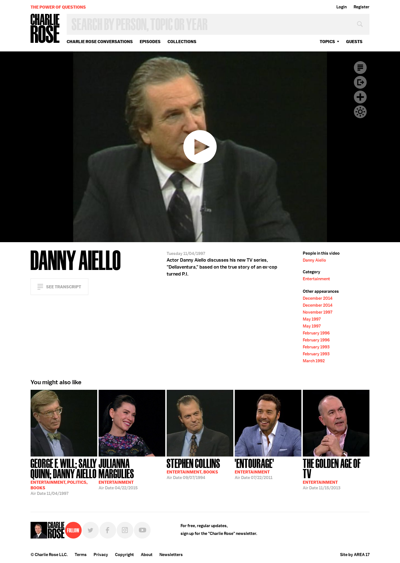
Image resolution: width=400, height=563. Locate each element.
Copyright (124, 554)
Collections (182, 41)
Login (341, 7)
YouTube (142, 530)
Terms (81, 554)
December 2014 (317, 298)
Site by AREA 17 (354, 554)
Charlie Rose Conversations (100, 41)
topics (327, 41)
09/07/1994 (193, 468)
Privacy (101, 554)
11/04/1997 (64, 476)
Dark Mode (360, 111)
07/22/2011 (254, 468)
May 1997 (312, 319)
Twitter (90, 530)
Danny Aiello (314, 260)
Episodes (150, 41)
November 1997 (317, 312)
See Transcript (63, 286)
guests (354, 41)
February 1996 (316, 333)
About (146, 554)
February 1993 (316, 347)
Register (361, 7)
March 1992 (314, 361)
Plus (360, 97)
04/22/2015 (132, 474)
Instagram (125, 530)
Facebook (107, 530)
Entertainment (316, 279)
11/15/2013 (336, 474)
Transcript (360, 67)
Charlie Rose (45, 29)
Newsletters (171, 554)
